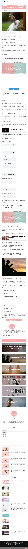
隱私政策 (21, 542)
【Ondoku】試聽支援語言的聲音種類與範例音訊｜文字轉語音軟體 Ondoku (17, 237)
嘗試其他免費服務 (5, 440)
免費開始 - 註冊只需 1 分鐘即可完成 (14, 320)
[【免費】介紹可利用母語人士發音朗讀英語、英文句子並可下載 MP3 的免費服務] (5, 448)
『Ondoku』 (20, 77)
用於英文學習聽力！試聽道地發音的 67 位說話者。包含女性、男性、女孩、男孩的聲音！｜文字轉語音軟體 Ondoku (17, 129)
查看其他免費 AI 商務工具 (17, 543)
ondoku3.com (7, 334)
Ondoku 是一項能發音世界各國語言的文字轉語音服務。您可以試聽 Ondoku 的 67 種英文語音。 (16, 131)
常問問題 (8, 542)
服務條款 (17, 542)
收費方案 (4, 436)
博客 (4, 542)
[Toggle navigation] (25, 2)
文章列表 (4, 438)
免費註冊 (4, 434)
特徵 (11, 542)
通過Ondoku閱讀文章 (6, 432)
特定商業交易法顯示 (9, 543)
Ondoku (13, 293)
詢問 (14, 542)
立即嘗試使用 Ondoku (13, 89)
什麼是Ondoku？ (5, 430)
